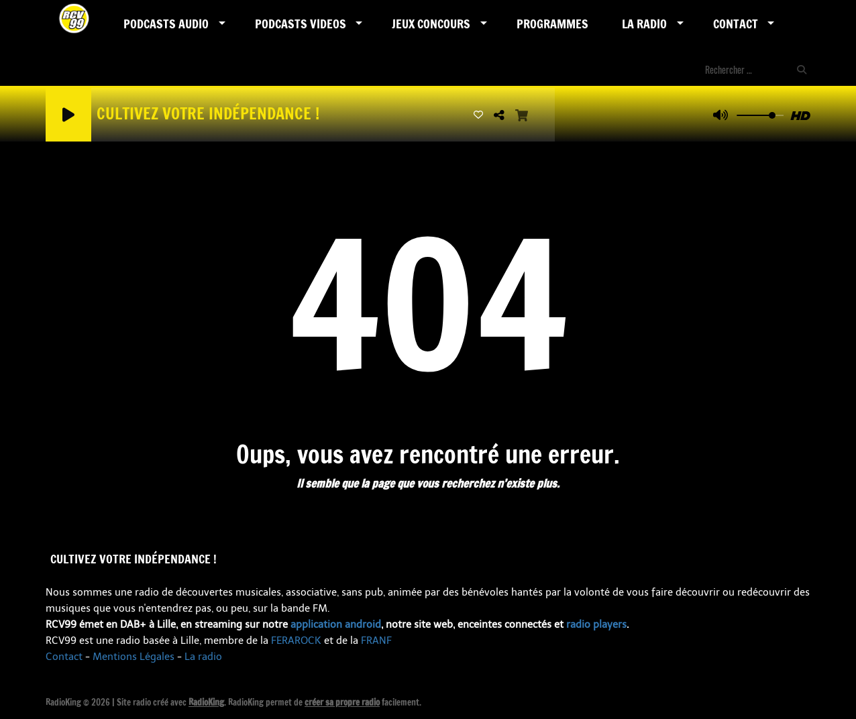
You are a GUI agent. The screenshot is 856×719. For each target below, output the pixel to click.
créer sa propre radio (342, 702)
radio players (596, 624)
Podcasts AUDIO (166, 23)
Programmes (552, 23)
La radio (203, 657)
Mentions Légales (133, 657)
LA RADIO (644, 23)
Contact (735, 23)
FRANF (376, 640)
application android (335, 624)
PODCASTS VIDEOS (300, 23)
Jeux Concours (431, 23)
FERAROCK (296, 640)
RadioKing (206, 702)
